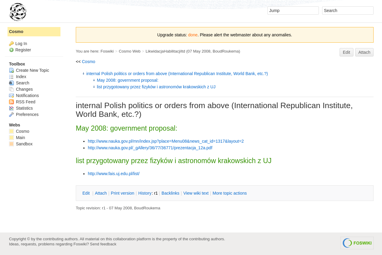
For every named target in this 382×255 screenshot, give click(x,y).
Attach (365, 52)
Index (17, 76)
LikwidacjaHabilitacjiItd (165, 51)
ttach (101, 193)
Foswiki (107, 51)
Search (19, 82)
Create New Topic (29, 70)
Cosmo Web (129, 51)
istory (145, 193)
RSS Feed (22, 101)
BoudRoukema (226, 51)
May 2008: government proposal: (128, 80)
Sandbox (20, 143)
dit (86, 193)
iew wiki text (196, 193)
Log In (21, 43)
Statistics (21, 108)
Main (17, 137)
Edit (346, 52)
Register (23, 49)
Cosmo (88, 61)
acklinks (170, 193)
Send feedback (103, 244)
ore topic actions (230, 193)
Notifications (24, 95)
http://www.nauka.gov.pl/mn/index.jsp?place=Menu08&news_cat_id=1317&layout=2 (166, 141)
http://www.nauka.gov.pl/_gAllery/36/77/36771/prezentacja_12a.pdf (150, 147)
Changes (21, 89)
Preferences (24, 114)
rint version (122, 193)
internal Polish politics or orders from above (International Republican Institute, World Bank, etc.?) (177, 73)
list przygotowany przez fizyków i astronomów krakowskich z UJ (156, 86)
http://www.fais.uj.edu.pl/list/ (114, 173)
